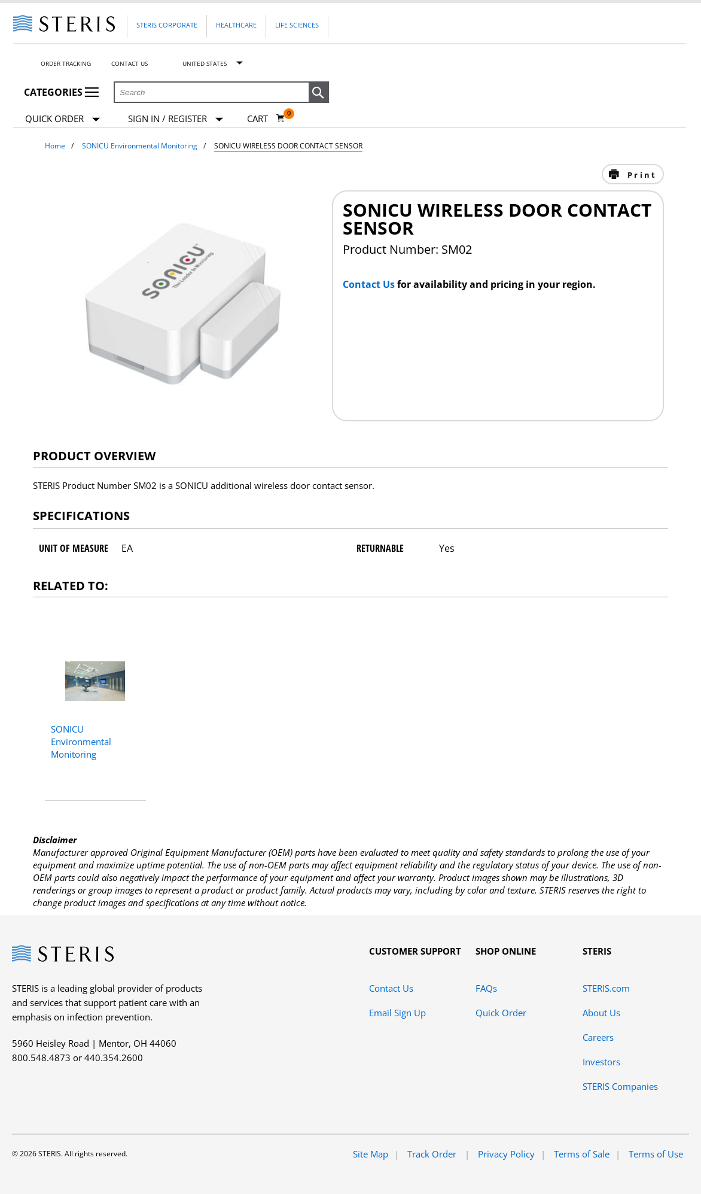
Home (55, 146)
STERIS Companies (620, 1086)
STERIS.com (606, 988)
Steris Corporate (166, 24)
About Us (601, 1013)
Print (640, 174)
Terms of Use (656, 1154)
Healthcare (236, 24)
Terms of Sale (581, 1154)
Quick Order (62, 119)
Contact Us (129, 63)
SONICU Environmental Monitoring (139, 146)
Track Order (433, 1154)
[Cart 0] (266, 118)
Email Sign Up (397, 1013)
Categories (61, 92)
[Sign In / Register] (175, 118)
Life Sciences (297, 24)
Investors (601, 1062)
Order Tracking (66, 63)
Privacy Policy (506, 1154)
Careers (598, 1037)
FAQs (486, 988)
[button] (319, 93)
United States (204, 63)
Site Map (370, 1154)
